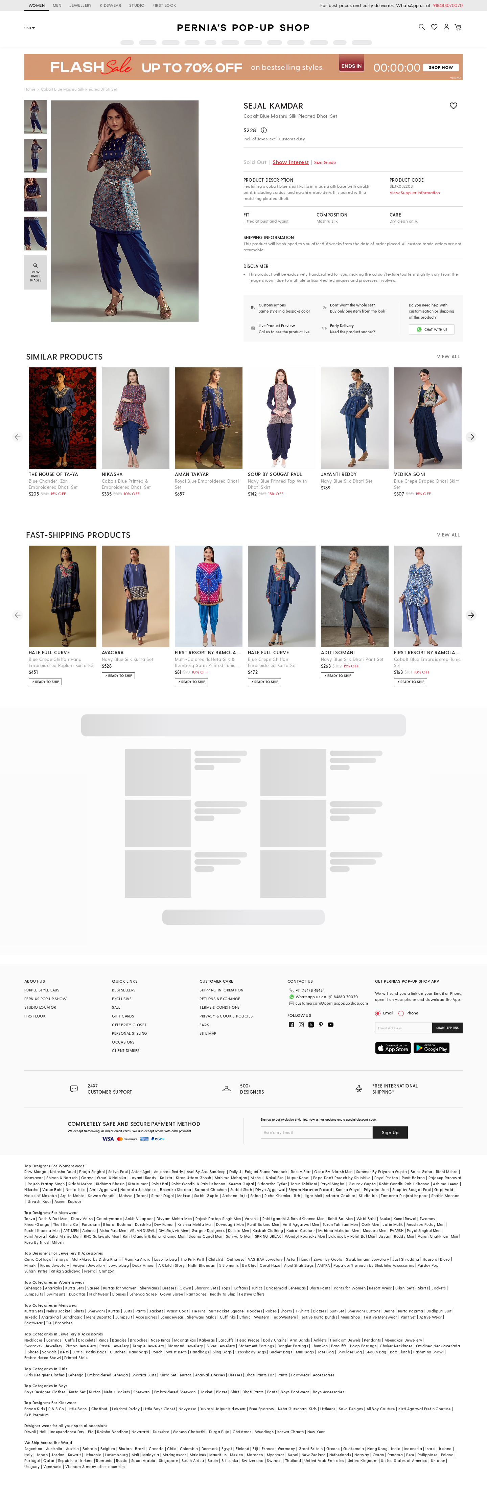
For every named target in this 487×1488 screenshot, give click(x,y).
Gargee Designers (208, 1230)
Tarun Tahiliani (304, 1184)
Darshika (143, 1224)
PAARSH (396, 1230)
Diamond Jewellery (185, 1346)
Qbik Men (370, 1224)
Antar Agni (140, 1171)
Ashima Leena (446, 1184)
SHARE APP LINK (447, 1028)
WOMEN (36, 5)
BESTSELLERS (123, 990)
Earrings (54, 1340)
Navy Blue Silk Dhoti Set (347, 480)
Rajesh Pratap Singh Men (218, 1218)
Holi (43, 1431)
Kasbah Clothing (268, 1230)
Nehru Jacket (58, 1311)
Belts (64, 1352)
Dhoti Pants (319, 1288)
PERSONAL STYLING (129, 1033)
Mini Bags (305, 1352)
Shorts (286, 1311)
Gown (185, 1288)
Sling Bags (222, 1352)
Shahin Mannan (445, 1195)
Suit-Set (337, 1311)
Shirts (79, 1311)
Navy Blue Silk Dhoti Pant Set (352, 659)
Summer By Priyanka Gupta (381, 1171)
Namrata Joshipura (138, 1189)
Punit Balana (413, 1177)
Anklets (320, 1340)
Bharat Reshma (117, 1224)
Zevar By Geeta (328, 1259)
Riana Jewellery (54, 1265)
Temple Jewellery (148, 1346)
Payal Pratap (386, 1177)
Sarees (93, 1288)
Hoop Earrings (363, 1346)
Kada (455, 1346)
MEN (57, 5)
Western (261, 1317)
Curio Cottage (37, 1259)
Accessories (146, 1317)
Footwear (33, 1323)
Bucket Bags (281, 1352)
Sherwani (96, 1311)
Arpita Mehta (72, 1195)
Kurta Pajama (410, 1311)
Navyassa (187, 1408)
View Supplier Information (415, 192)
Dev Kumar (164, 1224)
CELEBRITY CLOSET (129, 1025)
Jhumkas (319, 1346)
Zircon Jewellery (81, 1346)
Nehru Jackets (117, 1392)
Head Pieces (248, 1340)
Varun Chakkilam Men (438, 1236)
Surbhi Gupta (206, 1195)
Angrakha (50, 1317)
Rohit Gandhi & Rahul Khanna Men (154, 1236)
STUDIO (136, 5)
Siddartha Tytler (272, 1184)
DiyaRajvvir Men (173, 1230)
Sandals (49, 1352)
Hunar (304, 1259)
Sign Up (390, 1132)
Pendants (372, 1340)
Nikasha (31, 1189)
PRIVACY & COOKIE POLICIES (226, 1016)
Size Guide (325, 162)
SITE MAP (208, 1033)
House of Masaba (40, 1195)
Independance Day (67, 1431)
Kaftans (241, 1288)
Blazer (221, 1392)
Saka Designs (351, 1408)
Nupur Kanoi (298, 1177)
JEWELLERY (80, 5)
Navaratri (140, 1431)
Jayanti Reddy (143, 1177)
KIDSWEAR (110, 5)
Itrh (297, 1195)
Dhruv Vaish (82, 1218)
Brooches (63, 1323)
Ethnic (245, 1317)
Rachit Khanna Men (42, 1230)
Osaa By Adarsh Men (333, 1171)
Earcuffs (226, 1340)
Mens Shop (351, 1317)
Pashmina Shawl (428, 1352)
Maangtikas (185, 1340)
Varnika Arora (137, 1259)
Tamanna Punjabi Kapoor (404, 1195)
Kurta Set (168, 1375)
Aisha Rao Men (112, 1230)
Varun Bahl (52, 1189)
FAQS (204, 1025)
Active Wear (430, 1317)
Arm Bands (300, 1340)
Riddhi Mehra (80, 1184)
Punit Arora (34, 1236)
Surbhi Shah (241, 1189)
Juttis (77, 1352)
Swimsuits (56, 1294)
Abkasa (89, 1230)
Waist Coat (177, 1311)
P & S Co (56, 1408)
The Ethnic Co (65, 1224)
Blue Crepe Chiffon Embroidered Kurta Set (272, 662)
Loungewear (172, 1317)
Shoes (33, 1352)
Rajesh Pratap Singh (46, 1184)
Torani (142, 1195)
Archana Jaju (234, 1195)
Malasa (183, 1195)
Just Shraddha (405, 1259)
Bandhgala (73, 1317)
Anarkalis (53, 1288)
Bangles (119, 1340)
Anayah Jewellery (89, 1265)
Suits (127, 1311)
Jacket (206, 1392)
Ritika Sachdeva (65, 1271)
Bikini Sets (404, 1288)
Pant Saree (196, 1294)
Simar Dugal (162, 1195)
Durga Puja (219, 1431)
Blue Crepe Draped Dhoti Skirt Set (426, 483)
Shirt (235, 1392)
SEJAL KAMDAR (273, 105)
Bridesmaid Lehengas (286, 1288)
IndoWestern (284, 1317)
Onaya (87, 1177)
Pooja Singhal (92, 1171)
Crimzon (106, 1271)
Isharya (61, 1259)
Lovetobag (119, 1265)
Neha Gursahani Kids (297, 1408)
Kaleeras (207, 1340)
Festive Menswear (380, 1317)
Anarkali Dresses (210, 1375)
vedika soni (409, 474)
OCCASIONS (123, 1042)
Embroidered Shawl (42, 1357)
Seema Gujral (241, 1184)
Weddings (264, 1431)
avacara (113, 652)
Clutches (117, 1352)
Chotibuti (100, 1408)
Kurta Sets (74, 1288)
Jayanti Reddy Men (396, 1236)
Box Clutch (400, 1352)
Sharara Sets (206, 1288)
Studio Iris (368, 1195)
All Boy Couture (381, 1408)
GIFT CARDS (123, 1016)
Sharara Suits (144, 1375)
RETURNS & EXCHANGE (220, 999)
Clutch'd (215, 1259)
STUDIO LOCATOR (40, 1007)
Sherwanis (149, 1288)
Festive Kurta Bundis (318, 1317)
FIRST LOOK (164, 5)
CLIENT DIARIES (126, 1050)
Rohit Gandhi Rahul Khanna (404, 1184)
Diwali (30, 1431)
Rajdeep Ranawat (445, 1177)
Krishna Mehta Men (195, 1224)
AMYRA (323, 1265)
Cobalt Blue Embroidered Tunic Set (427, 662)
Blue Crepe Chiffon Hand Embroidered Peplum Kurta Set (62, 662)
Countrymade (109, 1218)
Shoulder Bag (350, 1352)
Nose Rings (161, 1340)
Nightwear (99, 1294)
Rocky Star (301, 1171)
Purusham (91, 1224)
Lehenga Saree (143, 1294)
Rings (104, 1340)
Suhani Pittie (35, 1271)
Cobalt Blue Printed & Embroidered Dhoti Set (126, 483)
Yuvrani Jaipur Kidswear (223, 1408)
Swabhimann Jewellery (367, 1259)
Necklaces (33, 1340)
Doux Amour (143, 1265)
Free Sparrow (262, 1408)
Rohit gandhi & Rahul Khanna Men (293, 1218)
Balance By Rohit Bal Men (351, 1236)
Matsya (126, 1195)
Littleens (327, 1408)
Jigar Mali (313, 1195)
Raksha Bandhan (112, 1431)
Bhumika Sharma (175, 1189)
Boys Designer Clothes (44, 1392)
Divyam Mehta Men (174, 1218)
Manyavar (33, 1177)
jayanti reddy (339, 474)
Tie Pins (198, 1311)
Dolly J (235, 1171)
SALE (116, 1007)
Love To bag (165, 1259)
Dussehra (161, 1431)
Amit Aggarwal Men (301, 1224)
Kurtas (114, 1311)
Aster (291, 1259)
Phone (411, 1012)
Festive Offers (252, 1294)
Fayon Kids (34, 1408)
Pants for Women (350, 1288)
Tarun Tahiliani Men (340, 1224)
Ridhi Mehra (447, 1171)
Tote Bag (325, 1352)
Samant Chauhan (211, 1189)
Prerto (89, 1271)
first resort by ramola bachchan (208, 652)
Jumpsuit (123, 1317)
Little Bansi (78, 1408)
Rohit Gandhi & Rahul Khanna (198, 1184)
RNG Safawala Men (101, 1236)
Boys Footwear (295, 1392)
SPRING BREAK (268, 1236)
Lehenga (76, 1375)
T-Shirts (302, 1311)
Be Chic (249, 1265)
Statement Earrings (256, 1346)
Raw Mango (35, 1171)
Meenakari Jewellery (403, 1340)
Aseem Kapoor (68, 1201)
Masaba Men (375, 1230)
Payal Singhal (333, 1184)
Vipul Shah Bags (298, 1265)
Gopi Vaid (444, 1189)
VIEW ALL (448, 356)
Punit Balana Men (263, 1224)
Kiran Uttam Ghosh (193, 1177)
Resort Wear (380, 1288)
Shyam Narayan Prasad (310, 1189)
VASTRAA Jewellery (265, 1259)
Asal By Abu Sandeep (206, 1171)
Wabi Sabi (366, 1218)
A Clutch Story (171, 1265)
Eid (91, 1431)
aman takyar (192, 474)
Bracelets (86, 1340)
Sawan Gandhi (102, 1195)
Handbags (138, 1352)
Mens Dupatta (99, 1317)
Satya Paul (118, 1171)
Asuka (384, 1218)
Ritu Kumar (138, 1184)
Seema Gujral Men (205, 1236)
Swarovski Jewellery (43, 1346)
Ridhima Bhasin (110, 1184)
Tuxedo (31, 1317)
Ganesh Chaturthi (189, 1431)
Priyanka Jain (376, 1189)
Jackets (439, 1288)
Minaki (30, 1265)
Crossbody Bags (250, 1352)
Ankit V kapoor (139, 1218)
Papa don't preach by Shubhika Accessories (373, 1265)
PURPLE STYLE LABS (42, 990)
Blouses (119, 1294)
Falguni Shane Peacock (266, 1171)
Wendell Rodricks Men (305, 1236)
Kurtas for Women (119, 1288)
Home (30, 89)
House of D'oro (436, 1259)
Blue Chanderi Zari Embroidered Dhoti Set (53, 483)
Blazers (319, 1311)
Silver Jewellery (221, 1346)
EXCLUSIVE (122, 999)
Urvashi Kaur (39, 1201)
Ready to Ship (223, 1294)
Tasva (29, 1218)
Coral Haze (270, 1265)
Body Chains (274, 1340)
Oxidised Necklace (433, 1346)
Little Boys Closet (159, 1408)
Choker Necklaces (396, 1346)
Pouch (157, 1352)
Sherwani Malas (201, 1317)
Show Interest (291, 162)
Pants (141, 1311)
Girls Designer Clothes (44, 1375)
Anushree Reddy (168, 1171)
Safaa (255, 1195)
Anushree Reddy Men (425, 1224)
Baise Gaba (422, 1171)
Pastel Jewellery (114, 1346)
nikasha (112, 474)
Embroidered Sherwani (175, 1392)
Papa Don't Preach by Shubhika (342, 1177)
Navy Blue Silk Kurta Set (128, 659)
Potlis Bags (96, 1352)
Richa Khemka (277, 1195)
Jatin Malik (392, 1224)
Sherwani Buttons (364, 1311)
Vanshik (252, 1218)
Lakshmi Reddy (126, 1408)
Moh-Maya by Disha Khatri (96, 1259)
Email (384, 1012)
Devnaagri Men (230, 1224)
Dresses (169, 1288)
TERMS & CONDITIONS (219, 1007)
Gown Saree (171, 1294)
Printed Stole (76, 1357)
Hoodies (254, 1311)
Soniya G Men (239, 1236)
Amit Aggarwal (103, 1189)
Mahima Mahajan (231, 1177)
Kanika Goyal (348, 1189)
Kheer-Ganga (36, 1224)
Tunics (256, 1288)
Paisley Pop (428, 1265)
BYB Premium (36, 1415)
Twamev (427, 1218)
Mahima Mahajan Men (338, 1230)
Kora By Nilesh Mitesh (44, 1242)
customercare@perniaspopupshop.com (332, 1003)
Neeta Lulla (76, 1189)
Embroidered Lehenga (107, 1375)
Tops (226, 1288)
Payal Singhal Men (423, 1230)
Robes (271, 1311)
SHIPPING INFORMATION (221, 990)
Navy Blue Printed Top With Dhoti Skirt (277, 483)
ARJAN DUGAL (142, 1230)
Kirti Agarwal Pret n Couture (424, 1408)
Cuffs (70, 1340)
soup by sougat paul (275, 474)
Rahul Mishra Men (64, 1236)
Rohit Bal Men (340, 1218)
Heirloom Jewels (345, 1340)
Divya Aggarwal (270, 1189)
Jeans (389, 1311)
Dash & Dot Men (53, 1218)
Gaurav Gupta (362, 1184)
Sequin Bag (376, 1352)
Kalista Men (238, 1230)
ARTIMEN (71, 1230)
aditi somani (338, 652)
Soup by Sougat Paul (411, 1189)
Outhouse (235, 1259)
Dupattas (77, 1294)
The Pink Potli (192, 1259)
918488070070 (448, 5)
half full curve (49, 652)
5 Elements (229, 1265)
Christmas (242, 1431)
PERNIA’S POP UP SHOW (45, 999)
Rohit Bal (160, 1184)
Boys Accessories (328, 1392)
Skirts (423, 1288)
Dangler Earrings (293, 1346)
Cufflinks (228, 1317)
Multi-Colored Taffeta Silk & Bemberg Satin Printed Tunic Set (205, 662)
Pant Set (408, 1317)
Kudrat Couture (300, 1230)
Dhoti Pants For (260, 1375)
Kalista (166, 1177)
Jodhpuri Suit (439, 1311)
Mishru (256, 1177)
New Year (316, 1431)
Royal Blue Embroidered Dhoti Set (207, 483)
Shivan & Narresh (61, 1177)
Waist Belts (176, 1352)
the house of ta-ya (53, 474)
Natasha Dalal (63, 1171)
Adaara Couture (340, 1195)
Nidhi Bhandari (202, 1265)
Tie (48, 1323)
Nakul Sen (275, 1177)
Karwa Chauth (290, 1431)
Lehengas (33, 1288)
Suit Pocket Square (226, 1311)
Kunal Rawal (405, 1218)
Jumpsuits (33, 1294)
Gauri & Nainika (111, 1177)
